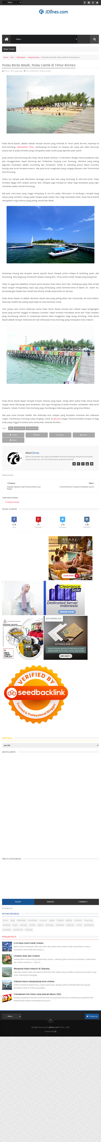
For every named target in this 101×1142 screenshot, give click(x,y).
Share (31, 435)
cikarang (23, 925)
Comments (82, 902)
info (12, 57)
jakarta (40, 925)
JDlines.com (53, 1027)
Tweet (11, 435)
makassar (70, 925)
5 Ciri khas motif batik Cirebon (29, 943)
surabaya (28, 929)
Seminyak (78, 920)
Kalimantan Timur (25, 147)
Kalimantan (21, 57)
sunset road (18, 929)
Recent (18, 902)
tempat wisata (33, 57)
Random (50, 902)
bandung (6, 925)
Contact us (92, 1016)
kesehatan (60, 925)
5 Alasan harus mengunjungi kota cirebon (34, 981)
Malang (69, 920)
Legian (51, 920)
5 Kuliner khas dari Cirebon (27, 955)
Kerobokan (32, 920)
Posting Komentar (12, 502)
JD (55, 1031)
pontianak (7, 929)
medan (79, 925)
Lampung (43, 920)
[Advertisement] (25, 561)
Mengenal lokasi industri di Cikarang (32, 968)
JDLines (57, 419)
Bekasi (5, 920)
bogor (15, 925)
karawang (50, 925)
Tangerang (88, 920)
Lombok (60, 920)
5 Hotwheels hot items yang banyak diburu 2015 (37, 994)
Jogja (13, 920)
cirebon (32, 925)
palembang (88, 925)
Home (5, 57)
